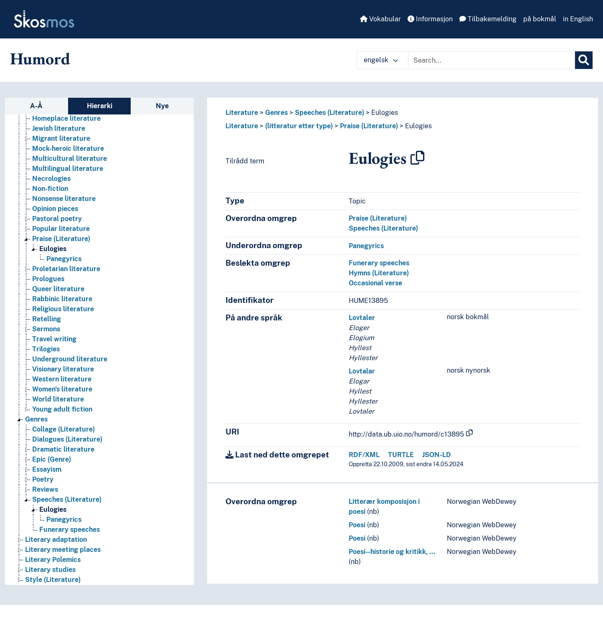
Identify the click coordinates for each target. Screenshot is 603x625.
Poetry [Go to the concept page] (42, 479)
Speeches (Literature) (329, 113)
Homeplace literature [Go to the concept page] (66, 118)
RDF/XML (364, 455)
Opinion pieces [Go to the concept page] (55, 209)
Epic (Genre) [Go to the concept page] (51, 459)
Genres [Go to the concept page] (36, 419)
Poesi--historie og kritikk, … (392, 552)
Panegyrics (366, 246)
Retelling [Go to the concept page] (46, 319)
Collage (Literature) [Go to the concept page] (63, 429)
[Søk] (584, 60)
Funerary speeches (379, 263)
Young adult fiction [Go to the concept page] (62, 409)
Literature (241, 113)
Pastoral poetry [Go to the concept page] (57, 219)
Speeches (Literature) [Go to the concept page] (66, 499)
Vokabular (380, 19)
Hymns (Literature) (379, 273)
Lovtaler (362, 318)
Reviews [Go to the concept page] (45, 489)
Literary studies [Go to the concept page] (50, 570)
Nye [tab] (162, 106)
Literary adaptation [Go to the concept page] (56, 540)
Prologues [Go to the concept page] (48, 279)
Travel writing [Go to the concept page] (54, 339)
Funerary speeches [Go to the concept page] (69, 530)
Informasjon (430, 19)
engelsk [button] (381, 60)
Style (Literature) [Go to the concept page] (53, 580)
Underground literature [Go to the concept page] (69, 359)
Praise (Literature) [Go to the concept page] (61, 239)
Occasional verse (375, 283)
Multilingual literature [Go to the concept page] (67, 169)
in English (578, 19)
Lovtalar (362, 371)
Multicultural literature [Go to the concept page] (69, 159)
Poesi (357, 525)
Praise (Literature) (369, 126)
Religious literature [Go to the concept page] (63, 309)
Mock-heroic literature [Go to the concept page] (68, 148)
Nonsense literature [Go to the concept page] (64, 199)
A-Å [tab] (36, 106)
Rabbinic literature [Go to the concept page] (62, 299)
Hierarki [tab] (99, 106)
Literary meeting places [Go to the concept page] (63, 550)
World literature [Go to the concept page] (58, 399)
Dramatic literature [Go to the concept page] (63, 449)
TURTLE (401, 455)
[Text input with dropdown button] (491, 60)
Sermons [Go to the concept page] (46, 329)
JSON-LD (436, 455)
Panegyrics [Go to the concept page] (63, 259)
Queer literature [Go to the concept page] (58, 289)
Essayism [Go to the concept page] (46, 469)
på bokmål (539, 19)
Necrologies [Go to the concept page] (51, 179)
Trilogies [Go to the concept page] (46, 349)
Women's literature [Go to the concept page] (62, 389)
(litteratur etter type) (299, 126)
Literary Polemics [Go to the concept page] (53, 560)
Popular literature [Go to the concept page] (61, 229)
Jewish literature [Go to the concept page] (58, 128)
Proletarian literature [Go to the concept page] (66, 269)
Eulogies (384, 113)
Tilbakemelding (488, 19)
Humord (40, 58)
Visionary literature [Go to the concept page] (63, 369)
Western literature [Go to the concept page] (61, 379)
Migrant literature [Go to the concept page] (61, 138)
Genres (276, 113)
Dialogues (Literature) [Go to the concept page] (67, 439)
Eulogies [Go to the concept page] (52, 249)
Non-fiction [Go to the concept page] (50, 189)
